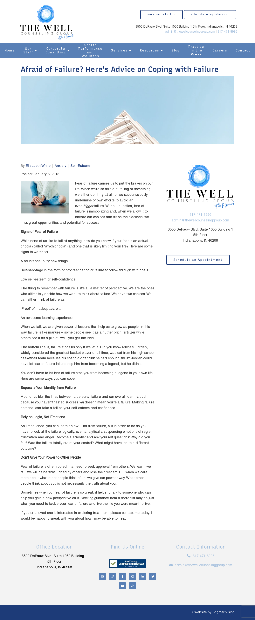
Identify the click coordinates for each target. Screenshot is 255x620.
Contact (243, 50)
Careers (220, 50)
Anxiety (60, 166)
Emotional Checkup (162, 14)
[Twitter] (152, 576)
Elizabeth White (38, 166)
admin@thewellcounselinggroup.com (190, 31)
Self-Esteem (80, 166)
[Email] (102, 576)
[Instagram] (132, 576)
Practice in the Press (196, 50)
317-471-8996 (227, 31)
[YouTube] (122, 585)
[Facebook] (122, 576)
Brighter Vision (223, 612)
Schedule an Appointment (210, 14)
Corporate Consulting (56, 50)
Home (10, 50)
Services (119, 50)
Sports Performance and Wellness (90, 50)
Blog (176, 50)
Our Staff (28, 50)
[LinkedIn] (142, 576)
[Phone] (112, 576)
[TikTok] (132, 585)
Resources (149, 50)
